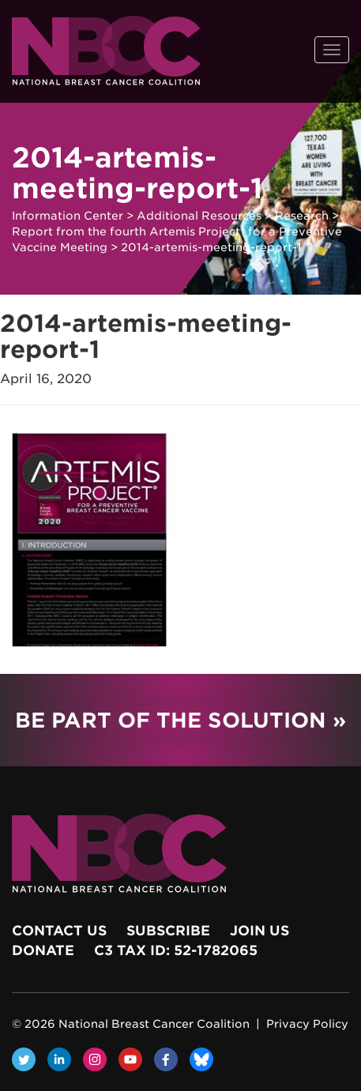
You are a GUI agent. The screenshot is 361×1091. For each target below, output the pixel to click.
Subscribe (168, 931)
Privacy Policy (307, 1024)
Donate (43, 950)
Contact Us (59, 931)
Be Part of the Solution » (180, 720)
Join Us (259, 931)
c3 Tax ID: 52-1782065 (176, 950)
